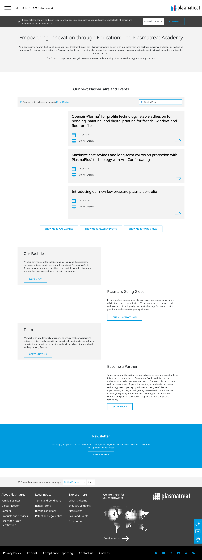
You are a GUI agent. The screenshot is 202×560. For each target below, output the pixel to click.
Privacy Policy (12, 553)
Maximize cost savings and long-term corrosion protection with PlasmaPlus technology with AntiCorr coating (124, 157)
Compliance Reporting (58, 553)
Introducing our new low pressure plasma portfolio (114, 191)
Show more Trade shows (143, 228)
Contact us (86, 553)
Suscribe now (101, 454)
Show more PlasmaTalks (59, 228)
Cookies (104, 553)
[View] (178, 141)
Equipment (35, 279)
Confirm (174, 21)
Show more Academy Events (101, 228)
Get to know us (38, 354)
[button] (17, 8)
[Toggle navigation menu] (7, 8)
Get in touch (120, 406)
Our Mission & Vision (125, 317)
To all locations (116, 538)
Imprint (32, 553)
